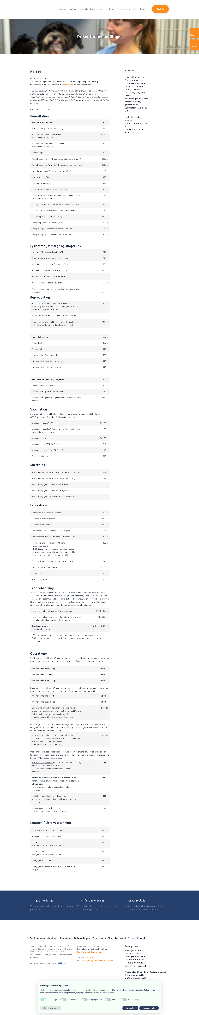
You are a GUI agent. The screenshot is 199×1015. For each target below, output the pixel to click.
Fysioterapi (109, 9)
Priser (135, 9)
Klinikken (72, 9)
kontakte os (67, 84)
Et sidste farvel (123, 9)
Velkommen (61, 9)
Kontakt (143, 9)
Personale (83, 9)
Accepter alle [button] (149, 1008)
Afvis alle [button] (130, 1008)
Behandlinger (96, 9)
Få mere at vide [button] (50, 1008)
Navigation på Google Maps (89, 952)
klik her (62, 963)
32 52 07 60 (89, 958)
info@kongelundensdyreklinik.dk (97, 960)
